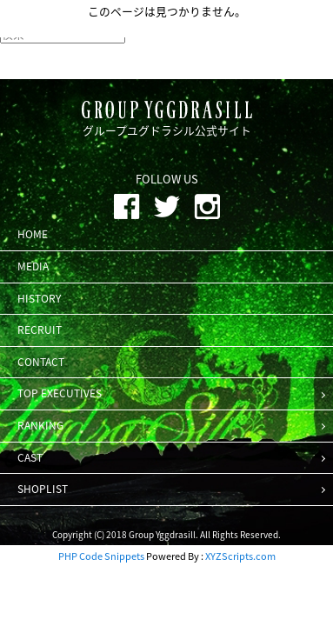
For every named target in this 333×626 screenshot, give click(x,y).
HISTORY (39, 298)
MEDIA (33, 266)
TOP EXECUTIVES (59, 393)
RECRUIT (39, 329)
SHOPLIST (42, 488)
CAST (30, 457)
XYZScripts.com (240, 556)
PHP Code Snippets (101, 556)
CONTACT (40, 362)
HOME (32, 234)
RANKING (40, 425)
